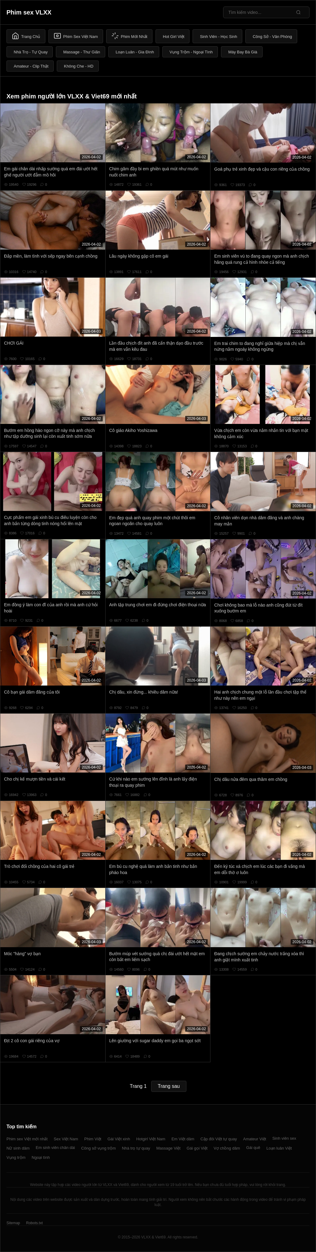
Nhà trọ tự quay (136, 1148)
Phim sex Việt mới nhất (27, 1139)
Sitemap (13, 1223)
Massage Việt (168, 1148)
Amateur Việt (254, 1139)
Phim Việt (92, 1139)
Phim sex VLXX (29, 12)
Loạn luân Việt (279, 1148)
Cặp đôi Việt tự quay (219, 1139)
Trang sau (169, 1086)
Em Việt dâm (183, 1139)
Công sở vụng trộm (98, 1148)
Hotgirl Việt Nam (150, 1139)
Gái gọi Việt (197, 1148)
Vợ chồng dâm (227, 1148)
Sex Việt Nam (66, 1139)
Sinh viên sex (284, 1138)
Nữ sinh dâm (18, 1148)
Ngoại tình (41, 1157)
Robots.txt (34, 1223)
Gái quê (253, 1147)
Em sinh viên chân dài (55, 1147)
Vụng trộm (16, 1157)
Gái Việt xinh (118, 1139)
